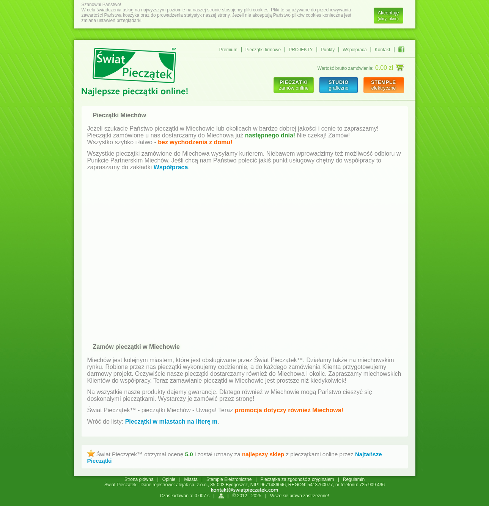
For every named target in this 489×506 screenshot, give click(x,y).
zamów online (293, 85)
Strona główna (139, 479)
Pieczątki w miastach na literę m (171, 421)
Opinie (169, 479)
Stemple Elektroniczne (229, 479)
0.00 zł (389, 67)
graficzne (338, 85)
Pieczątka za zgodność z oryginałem (297, 479)
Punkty (328, 49)
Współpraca (354, 49)
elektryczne (384, 85)
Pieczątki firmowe (263, 49)
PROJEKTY (301, 49)
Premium (228, 49)
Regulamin (354, 479)
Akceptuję (388, 15)
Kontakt (382, 49)
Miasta (191, 479)
